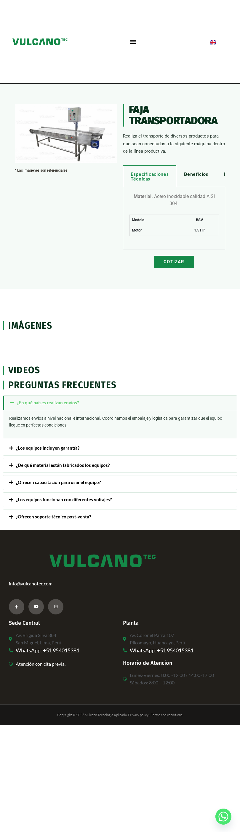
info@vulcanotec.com (30, 583)
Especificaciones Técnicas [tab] (150, 176)
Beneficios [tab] (196, 174)
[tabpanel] (174, 218)
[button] (133, 42)
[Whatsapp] (223, 817)
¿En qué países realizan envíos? (48, 402)
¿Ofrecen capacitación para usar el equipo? (58, 482)
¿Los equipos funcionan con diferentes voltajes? (64, 499)
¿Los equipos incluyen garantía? (47, 448)
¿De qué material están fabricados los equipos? (63, 465)
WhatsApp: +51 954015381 (47, 650)
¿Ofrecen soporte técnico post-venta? (53, 516)
